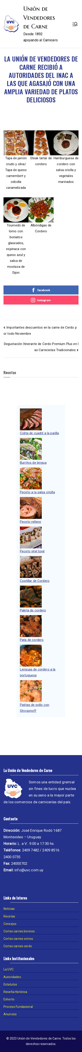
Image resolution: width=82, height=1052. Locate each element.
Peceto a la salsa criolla (37, 492)
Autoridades (12, 977)
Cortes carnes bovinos (19, 931)
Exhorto (8, 999)
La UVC (8, 969)
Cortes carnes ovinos (18, 938)
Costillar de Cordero (34, 581)
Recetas (9, 916)
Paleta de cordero (33, 610)
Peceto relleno (30, 522)
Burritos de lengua (33, 463)
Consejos (9, 924)
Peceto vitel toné (32, 551)
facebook (40, 290)
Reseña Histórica (15, 992)
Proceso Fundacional (18, 1006)
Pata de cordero (32, 640)
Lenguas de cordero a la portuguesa (37, 672)
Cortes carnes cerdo (17, 946)
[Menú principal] (75, 24)
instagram (41, 300)
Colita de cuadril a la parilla (39, 433)
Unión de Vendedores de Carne (39, 17)
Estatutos (10, 984)
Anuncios (10, 1014)
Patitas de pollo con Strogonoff (34, 708)
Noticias (9, 908)
